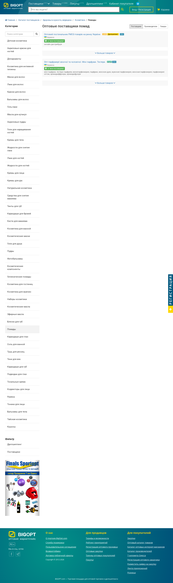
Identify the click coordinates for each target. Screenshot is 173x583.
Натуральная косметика (19, 188)
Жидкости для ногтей (18, 165)
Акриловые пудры (16, 122)
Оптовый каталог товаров (140, 542)
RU (12, 544)
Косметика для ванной (19, 228)
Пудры (10, 251)
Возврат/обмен (53, 551)
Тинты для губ (14, 206)
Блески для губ (14, 321)
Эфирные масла (15, 314)
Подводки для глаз (17, 374)
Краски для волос (16, 92)
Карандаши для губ (17, 366)
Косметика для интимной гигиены (20, 68)
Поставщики (13, 452)
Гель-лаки (12, 107)
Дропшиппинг (14, 444)
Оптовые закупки (94, 551)
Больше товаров (105, 53)
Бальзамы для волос (18, 99)
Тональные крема (16, 382)
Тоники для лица (16, 404)
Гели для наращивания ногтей (19, 131)
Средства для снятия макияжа (18, 197)
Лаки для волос (15, 84)
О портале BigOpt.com (56, 538)
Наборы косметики (17, 299)
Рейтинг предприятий (96, 542)
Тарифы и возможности (97, 538)
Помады (11, 329)
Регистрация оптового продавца (102, 547)
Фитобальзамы (15, 258)
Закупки (131, 538)
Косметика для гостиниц (20, 284)
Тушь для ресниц (15, 351)
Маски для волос (16, 77)
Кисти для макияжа (17, 221)
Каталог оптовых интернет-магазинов (146, 547)
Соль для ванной (16, 344)
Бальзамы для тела (17, 411)
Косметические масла (18, 306)
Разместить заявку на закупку (141, 564)
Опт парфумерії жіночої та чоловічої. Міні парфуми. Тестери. (75, 62)
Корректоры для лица (18, 389)
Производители (150, 26)
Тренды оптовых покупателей (100, 555)
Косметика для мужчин (19, 291)
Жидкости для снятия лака (18, 149)
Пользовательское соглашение (61, 547)
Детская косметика (17, 40)
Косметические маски (18, 236)
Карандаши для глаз (17, 336)
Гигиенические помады (19, 276)
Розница (131, 572)
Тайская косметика (17, 419)
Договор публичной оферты (59, 555)
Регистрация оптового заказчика (143, 559)
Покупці (90, 559)
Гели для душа (14, 243)
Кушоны (11, 426)
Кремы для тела (15, 140)
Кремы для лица (15, 173)
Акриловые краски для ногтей (19, 50)
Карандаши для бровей (19, 213)
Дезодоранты (14, 59)
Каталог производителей (139, 551)
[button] (7, 488)
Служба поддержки (55, 542)
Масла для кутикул (17, 114)
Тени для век (14, 359)
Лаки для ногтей (15, 158)
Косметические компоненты (15, 267)
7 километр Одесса (136, 555)
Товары (163, 26)
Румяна (11, 397)
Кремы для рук (14, 180)
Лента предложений (137, 568)
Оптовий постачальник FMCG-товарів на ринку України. (72, 34)
